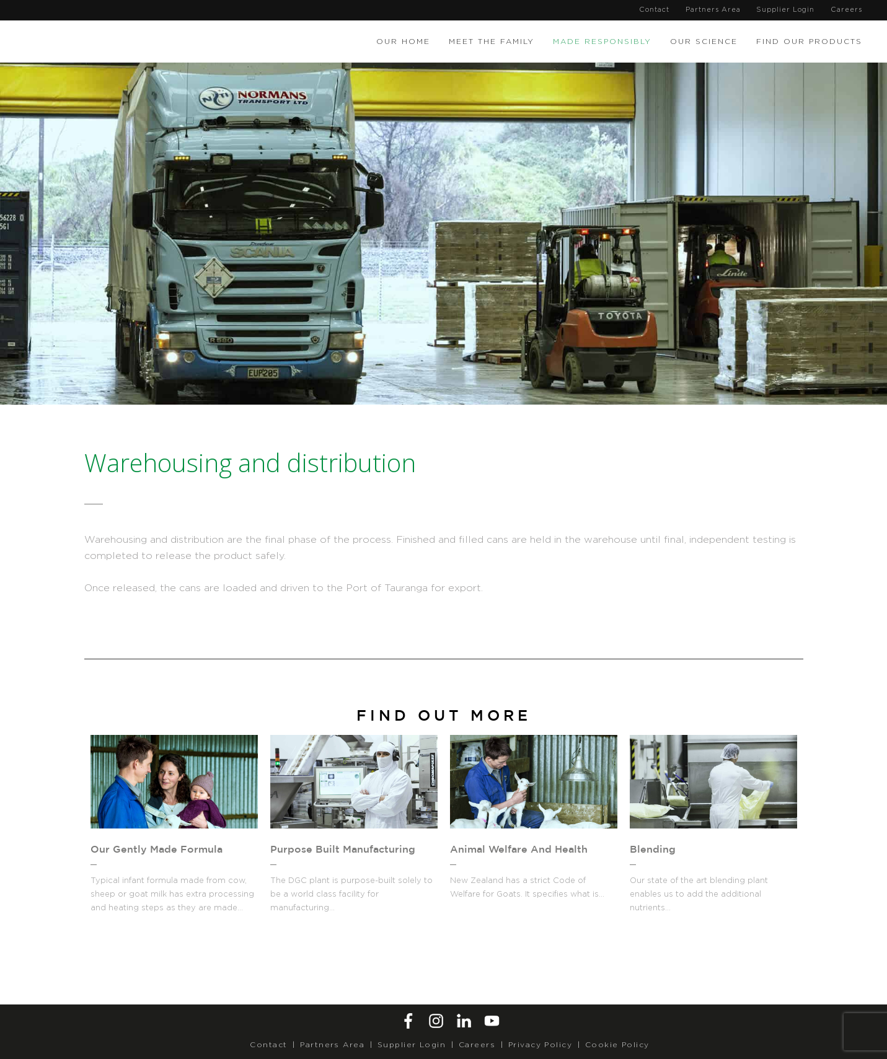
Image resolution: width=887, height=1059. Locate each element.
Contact (654, 9)
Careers (846, 9)
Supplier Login (785, 9)
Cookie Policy (617, 1044)
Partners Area (713, 9)
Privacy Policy (540, 1044)
